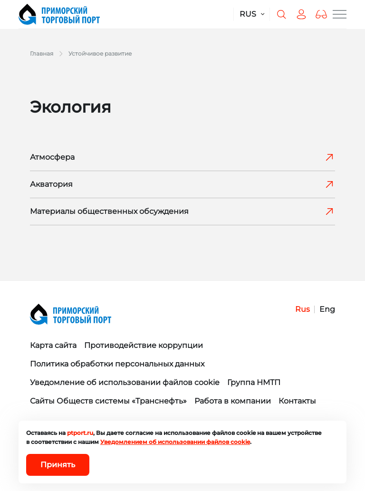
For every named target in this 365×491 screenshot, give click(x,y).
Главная (41, 53)
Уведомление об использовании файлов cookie (125, 382)
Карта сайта (53, 345)
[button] (321, 14)
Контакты (297, 400)
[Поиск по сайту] (281, 14)
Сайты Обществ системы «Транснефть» (108, 400)
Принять (57, 464)
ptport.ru (80, 432)
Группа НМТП (253, 382)
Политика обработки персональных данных (117, 363)
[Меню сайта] (339, 14)
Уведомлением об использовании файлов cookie (175, 441)
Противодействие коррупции (143, 345)
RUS (248, 14)
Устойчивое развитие (100, 53)
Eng (327, 309)
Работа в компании (232, 400)
